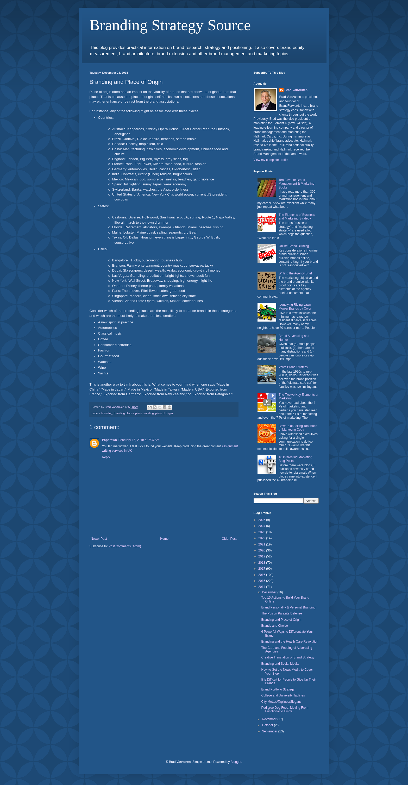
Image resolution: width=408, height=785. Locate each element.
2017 (262, 568)
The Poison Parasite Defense (281, 613)
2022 (262, 538)
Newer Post (99, 539)
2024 (262, 526)
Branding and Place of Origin (281, 619)
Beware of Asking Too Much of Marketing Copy (298, 427)
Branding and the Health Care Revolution (289, 641)
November (269, 719)
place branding (144, 413)
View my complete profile (271, 160)
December (269, 592)
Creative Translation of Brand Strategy (287, 657)
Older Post (229, 539)
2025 (262, 520)
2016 (262, 575)
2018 (262, 562)
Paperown (109, 440)
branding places (124, 413)
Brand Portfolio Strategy (277, 689)
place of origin (164, 413)
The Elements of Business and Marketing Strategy (297, 216)
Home (164, 539)
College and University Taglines (283, 695)
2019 (262, 556)
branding (106, 413)
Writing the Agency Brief (295, 273)
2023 (262, 532)
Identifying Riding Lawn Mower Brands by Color (295, 306)
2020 (262, 550)
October (268, 725)
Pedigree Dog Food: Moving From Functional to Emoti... (284, 709)
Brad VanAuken (296, 90)
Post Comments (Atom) (125, 546)
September (270, 731)
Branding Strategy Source (170, 25)
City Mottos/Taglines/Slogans (281, 702)
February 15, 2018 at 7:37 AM (138, 440)
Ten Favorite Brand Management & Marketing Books (296, 183)
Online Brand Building (294, 246)
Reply (106, 457)
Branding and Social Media (279, 663)
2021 (262, 544)
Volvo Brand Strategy (293, 367)
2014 (262, 587)
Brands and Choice (274, 625)
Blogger (236, 762)
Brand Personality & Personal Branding (288, 607)
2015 (262, 581)
